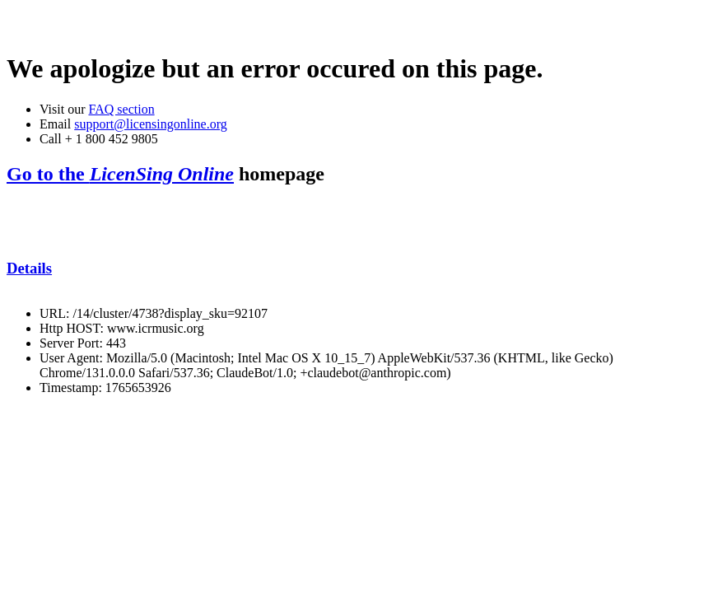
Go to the (120, 173)
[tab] (356, 268)
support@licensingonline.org (150, 124)
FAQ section (121, 109)
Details (29, 268)
